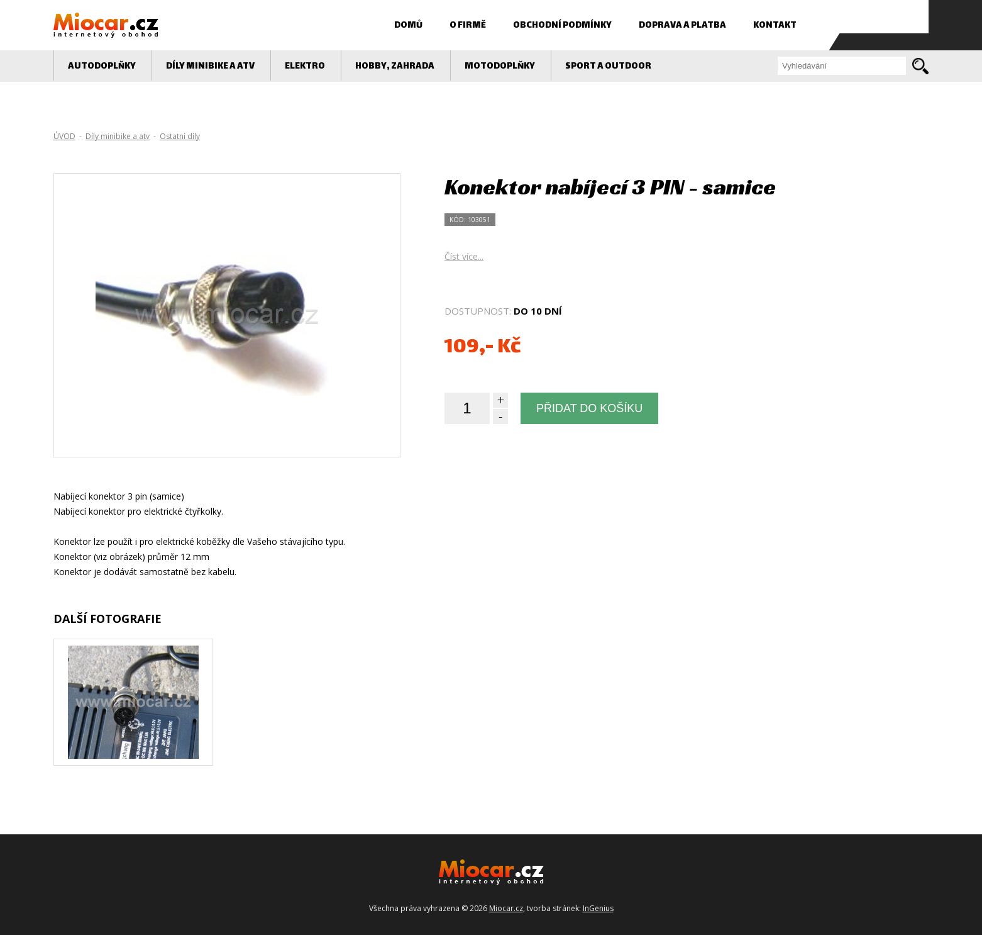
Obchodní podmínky (562, 25)
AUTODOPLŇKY (102, 66)
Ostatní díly (180, 136)
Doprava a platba (682, 25)
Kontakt (775, 25)
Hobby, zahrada (394, 66)
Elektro (305, 66)
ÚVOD (64, 136)
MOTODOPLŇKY (500, 66)
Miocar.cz (506, 908)
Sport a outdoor (608, 66)
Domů (408, 25)
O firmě (468, 25)
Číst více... (463, 256)
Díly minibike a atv (210, 66)
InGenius (598, 908)
